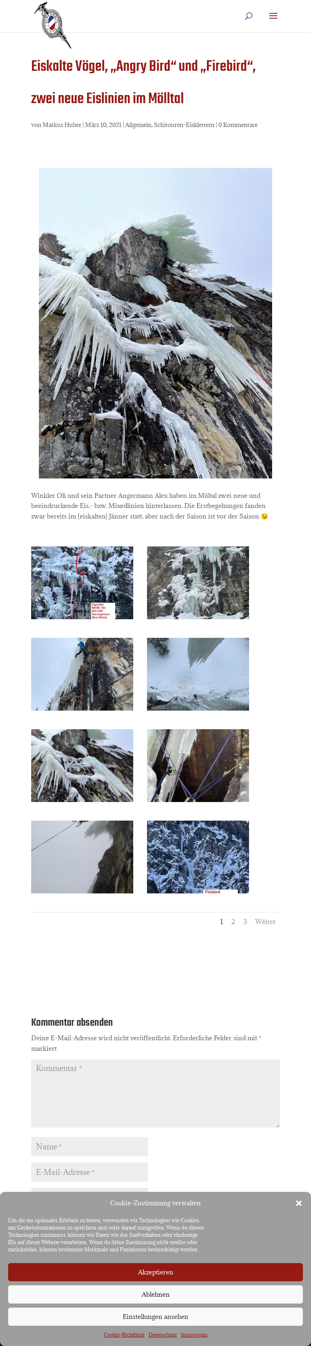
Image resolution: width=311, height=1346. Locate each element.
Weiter (265, 921)
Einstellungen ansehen (155, 1316)
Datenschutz (163, 1334)
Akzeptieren (155, 1272)
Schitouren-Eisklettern (184, 125)
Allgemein (138, 125)
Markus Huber (62, 125)
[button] (299, 1203)
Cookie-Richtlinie (124, 1334)
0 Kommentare (238, 125)
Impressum (194, 1334)
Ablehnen (156, 1294)
